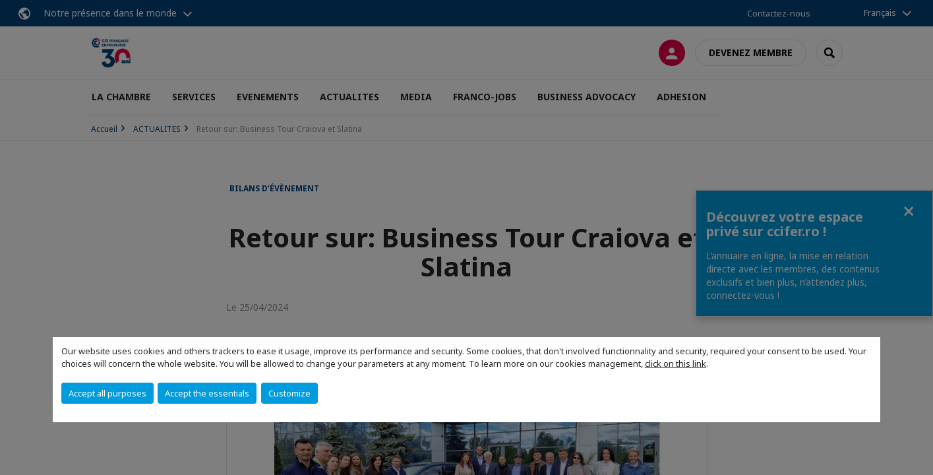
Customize (289, 393)
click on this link (675, 363)
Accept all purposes (107, 393)
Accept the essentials (207, 393)
